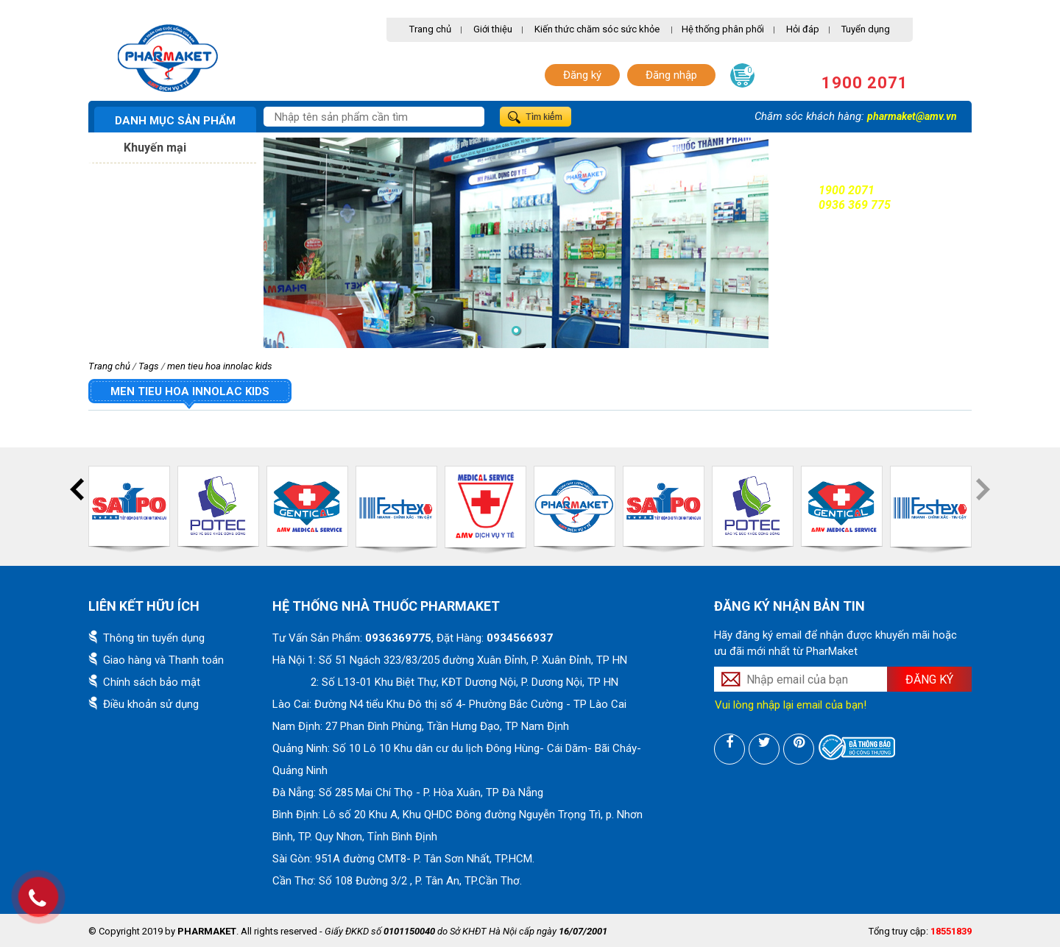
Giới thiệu (492, 29)
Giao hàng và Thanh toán (163, 660)
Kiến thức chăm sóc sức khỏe (597, 29)
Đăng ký (582, 75)
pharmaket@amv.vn (912, 116)
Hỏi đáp (802, 29)
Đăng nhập (671, 75)
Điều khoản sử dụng (151, 704)
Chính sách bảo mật (151, 682)
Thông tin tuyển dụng (154, 638)
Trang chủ (430, 29)
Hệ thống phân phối (723, 29)
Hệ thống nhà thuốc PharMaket (386, 606)
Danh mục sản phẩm (175, 120)
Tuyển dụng (865, 29)
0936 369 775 (855, 205)
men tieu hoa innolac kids (219, 366)
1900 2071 (865, 83)
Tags (148, 366)
